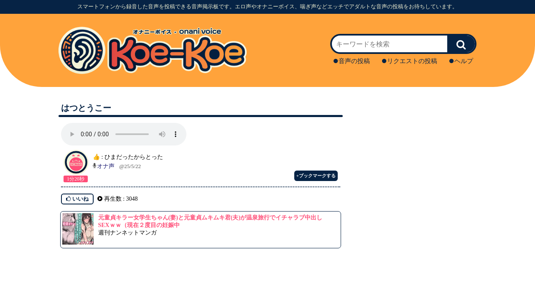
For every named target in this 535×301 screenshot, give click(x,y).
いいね (77, 199)
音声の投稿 (352, 61)
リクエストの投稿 (409, 61)
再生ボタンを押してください (123, 134)
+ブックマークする (316, 175)
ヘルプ (461, 61)
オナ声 (106, 166)
